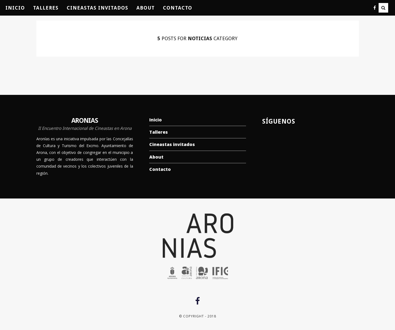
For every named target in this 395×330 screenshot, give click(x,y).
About (145, 8)
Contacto (177, 8)
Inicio (15, 8)
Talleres (45, 8)
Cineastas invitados (97, 8)
